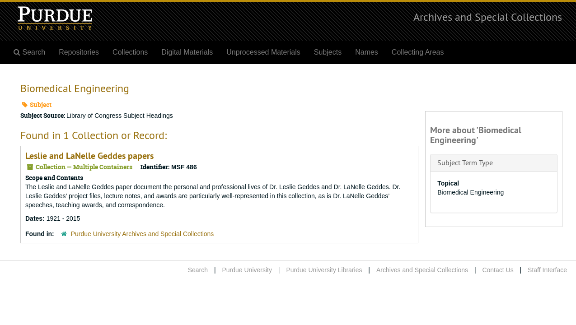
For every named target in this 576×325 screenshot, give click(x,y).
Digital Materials (187, 52)
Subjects (328, 52)
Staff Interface (547, 270)
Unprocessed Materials (263, 52)
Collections (130, 52)
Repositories (79, 52)
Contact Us (497, 270)
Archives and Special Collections (487, 16)
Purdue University (247, 270)
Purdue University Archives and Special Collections (142, 233)
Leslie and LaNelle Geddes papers (89, 156)
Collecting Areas (418, 52)
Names (366, 52)
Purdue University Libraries (324, 270)
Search (198, 270)
